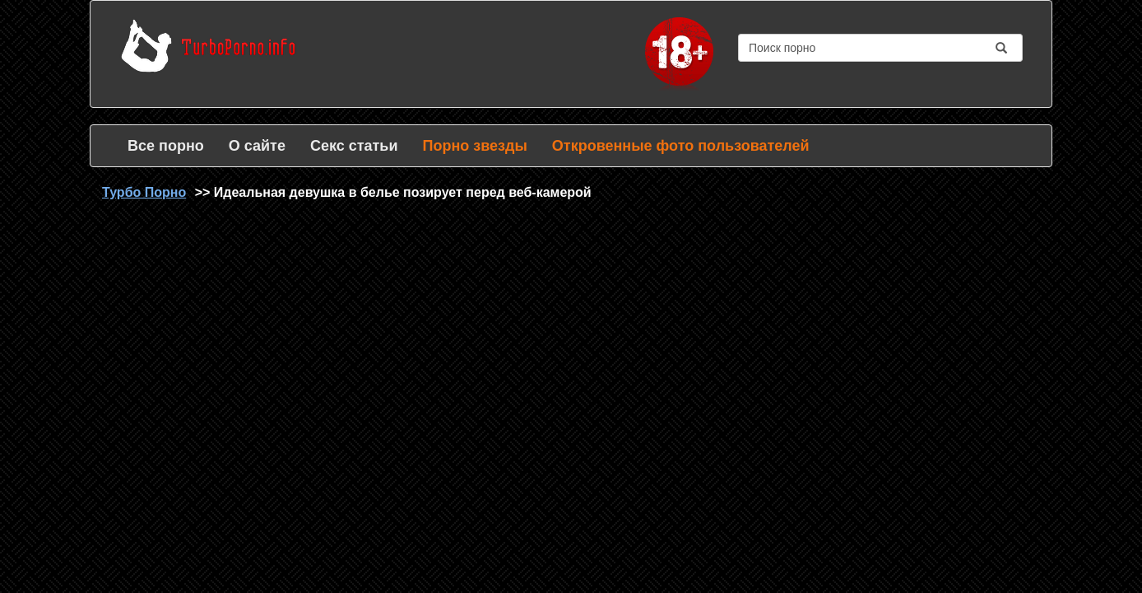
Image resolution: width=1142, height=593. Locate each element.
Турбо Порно (144, 192)
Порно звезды (474, 146)
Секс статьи (354, 146)
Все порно (166, 146)
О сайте (257, 146)
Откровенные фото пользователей (681, 146)
